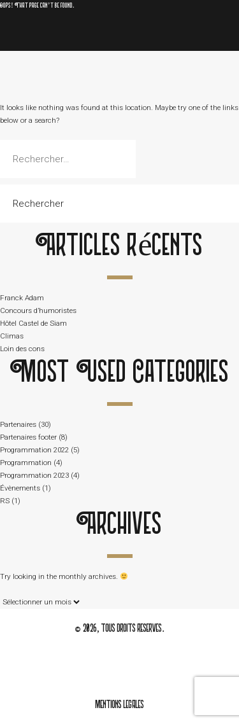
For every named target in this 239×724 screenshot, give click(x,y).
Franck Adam (22, 297)
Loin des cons (22, 348)
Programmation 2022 (34, 449)
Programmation (26, 462)
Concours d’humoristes (38, 310)
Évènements (20, 488)
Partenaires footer (28, 437)
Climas (12, 335)
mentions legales (119, 705)
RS (5, 500)
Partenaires (18, 424)
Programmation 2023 (34, 475)
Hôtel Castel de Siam (33, 323)
